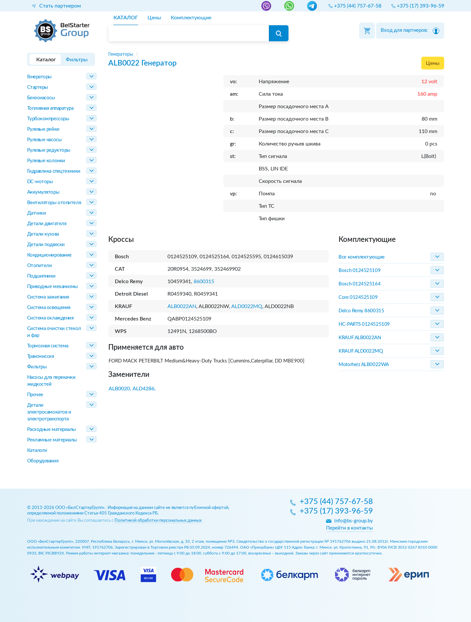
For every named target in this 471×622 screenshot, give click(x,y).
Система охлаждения (50, 318)
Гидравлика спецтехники (53, 171)
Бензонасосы (41, 97)
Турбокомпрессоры (48, 118)
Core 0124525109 (358, 297)
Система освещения (48, 307)
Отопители (39, 265)
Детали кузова (43, 234)
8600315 (204, 281)
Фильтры (37, 366)
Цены (433, 63)
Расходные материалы (51, 429)
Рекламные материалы (52, 439)
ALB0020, (120, 388)
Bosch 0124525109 (359, 270)
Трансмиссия (40, 356)
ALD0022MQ (246, 306)
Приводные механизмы (52, 286)
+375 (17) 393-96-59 (336, 511)
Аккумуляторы (43, 192)
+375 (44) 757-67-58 (336, 502)
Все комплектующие (361, 257)
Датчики (36, 213)
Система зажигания (48, 297)
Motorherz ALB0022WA (364, 364)
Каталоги (37, 450)
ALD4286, (144, 388)
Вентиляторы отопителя (54, 202)
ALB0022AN (181, 306)
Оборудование (43, 460)
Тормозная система (47, 345)
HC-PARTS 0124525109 (364, 324)
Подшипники (41, 276)
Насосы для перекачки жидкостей (51, 381)
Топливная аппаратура (50, 108)
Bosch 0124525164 (359, 284)
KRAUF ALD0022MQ (361, 351)
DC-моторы (40, 181)
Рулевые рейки (43, 129)
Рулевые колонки (46, 160)
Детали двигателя (46, 223)
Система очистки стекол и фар (54, 332)
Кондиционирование (49, 255)
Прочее (35, 394)
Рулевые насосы (44, 139)
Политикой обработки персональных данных (157, 520)
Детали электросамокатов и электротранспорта (49, 412)
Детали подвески (46, 244)
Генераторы (39, 76)
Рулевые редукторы (48, 150)
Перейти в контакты (349, 528)
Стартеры (37, 87)
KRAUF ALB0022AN (360, 337)
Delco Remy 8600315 (361, 310)
